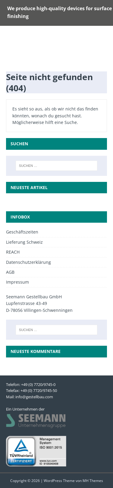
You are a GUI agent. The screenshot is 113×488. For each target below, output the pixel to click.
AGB (10, 272)
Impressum (17, 282)
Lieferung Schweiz (24, 242)
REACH (13, 252)
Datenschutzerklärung (28, 262)
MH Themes (93, 480)
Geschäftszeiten (22, 232)
